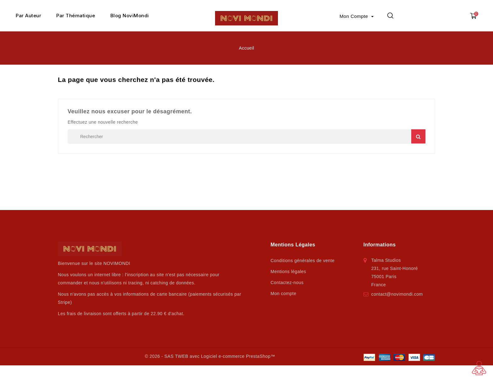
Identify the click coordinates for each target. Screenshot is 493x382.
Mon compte (283, 293)
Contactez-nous (287, 282)
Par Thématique (75, 16)
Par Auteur (28, 16)
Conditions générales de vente (303, 260)
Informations (379, 244)
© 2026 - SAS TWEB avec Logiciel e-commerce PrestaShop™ (210, 356)
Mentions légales (288, 271)
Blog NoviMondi (129, 16)
